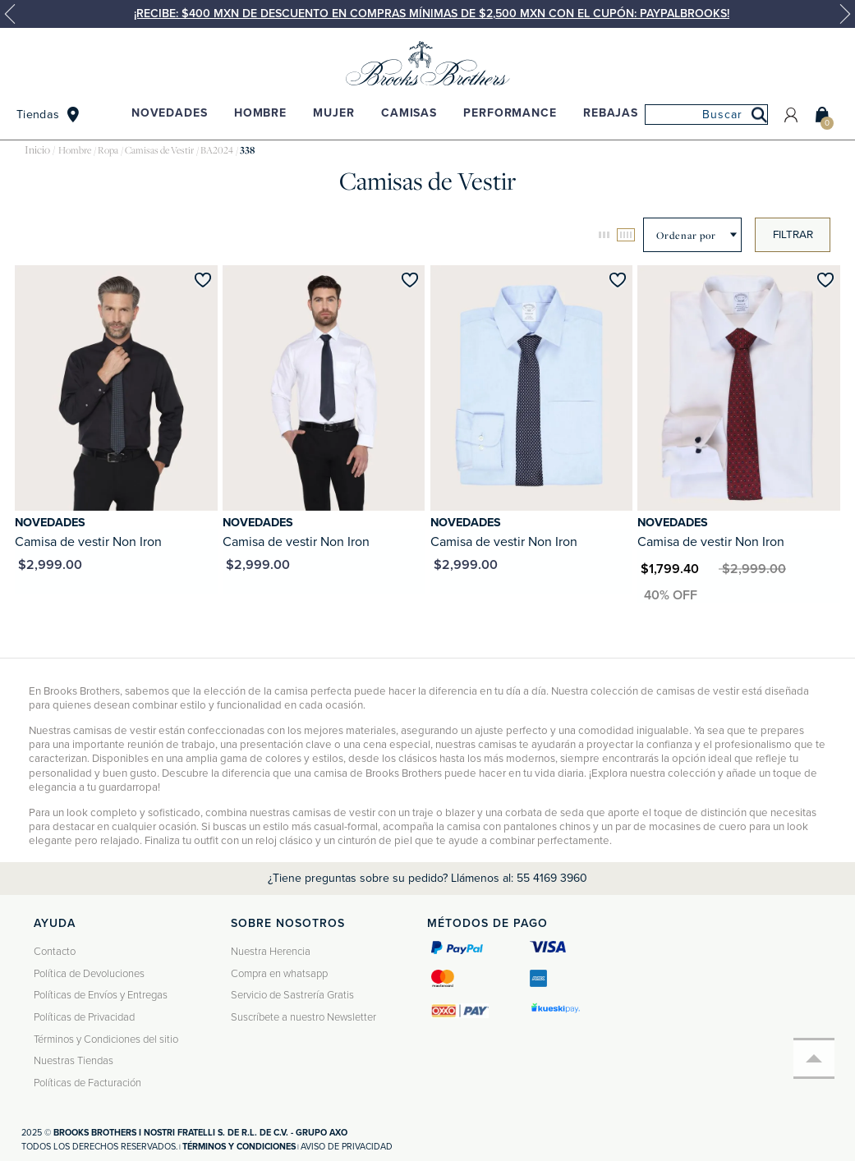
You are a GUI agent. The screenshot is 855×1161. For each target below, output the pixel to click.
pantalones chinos (547, 826)
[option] (427, 14)
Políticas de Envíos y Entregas (101, 995)
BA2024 (216, 150)
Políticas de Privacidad (84, 1017)
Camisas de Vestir (159, 150)
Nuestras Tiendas (73, 1060)
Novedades (169, 113)
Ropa (108, 150)
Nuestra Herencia (270, 951)
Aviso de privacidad (347, 1146)
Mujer (333, 113)
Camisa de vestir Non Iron (88, 542)
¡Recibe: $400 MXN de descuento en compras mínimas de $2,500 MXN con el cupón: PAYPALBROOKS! (431, 14)
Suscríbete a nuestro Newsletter (303, 1017)
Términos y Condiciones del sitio (106, 1039)
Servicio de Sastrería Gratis (292, 995)
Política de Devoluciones (89, 973)
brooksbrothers (37, 150)
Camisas (409, 113)
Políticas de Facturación (87, 1083)
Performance (509, 113)
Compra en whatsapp (279, 973)
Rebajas (610, 113)
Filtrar (793, 234)
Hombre (260, 113)
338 (247, 150)
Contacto (55, 951)
